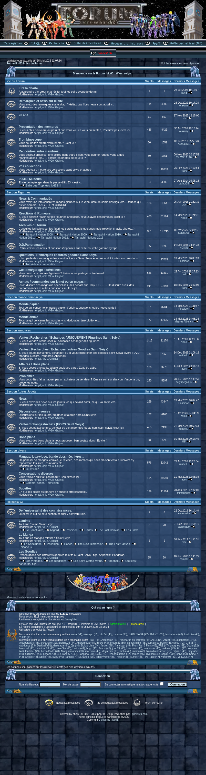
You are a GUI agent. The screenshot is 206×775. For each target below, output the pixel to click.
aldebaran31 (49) (186, 640)
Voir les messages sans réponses (180, 63)
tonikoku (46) (191, 634)
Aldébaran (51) (109, 640)
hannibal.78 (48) (45, 648)
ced (184, 274)
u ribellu (183, 355)
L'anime (24, 521)
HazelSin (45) (63, 648)
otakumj (183, 105)
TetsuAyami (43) (105, 656)
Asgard (54, 530)
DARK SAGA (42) (139, 634)
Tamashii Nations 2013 (89, 237)
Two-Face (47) (151, 656)
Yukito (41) (25, 637)
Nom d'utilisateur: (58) (158, 651)
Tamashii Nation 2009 (73, 234)
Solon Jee (183, 232)
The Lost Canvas (108, 530)
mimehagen (183, 493)
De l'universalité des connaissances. (45, 510)
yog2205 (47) (185, 656)
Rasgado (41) (86, 654)
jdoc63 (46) (118, 648)
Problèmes (26, 376)
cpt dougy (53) (27, 645)
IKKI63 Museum (30, 179)
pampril (184, 559)
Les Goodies (28, 551)
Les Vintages (34, 560)
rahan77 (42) (70, 654)
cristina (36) (120, 634)
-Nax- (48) (94, 640)
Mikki (184, 416)
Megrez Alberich (183, 321)
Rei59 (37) (102, 654)
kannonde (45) (151, 648)
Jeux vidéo (32, 468)
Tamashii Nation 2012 (54, 237)
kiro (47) (182, 648)
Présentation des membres (38, 127)
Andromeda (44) (86, 642)
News (23, 398)
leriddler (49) (32, 651)
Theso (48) (121, 656)
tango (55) (88, 656)
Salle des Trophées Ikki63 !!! (43, 185)
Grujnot (59, 94)
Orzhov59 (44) (33, 654)
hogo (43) (91, 648)
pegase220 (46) (52, 654)
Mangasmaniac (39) (72, 651)
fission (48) (107, 645)
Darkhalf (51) (44, 645)
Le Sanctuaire (34, 530)
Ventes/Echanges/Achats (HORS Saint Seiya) (51, 424)
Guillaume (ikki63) (109, 719)
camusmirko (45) (136, 642)
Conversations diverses (36, 473)
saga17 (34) (168, 654)
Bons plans (27, 437)
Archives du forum (32, 225)
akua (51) (76, 634)
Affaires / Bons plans (34, 364)
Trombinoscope (30, 139)
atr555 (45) (106, 634)
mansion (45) (92, 651)
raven (184, 368)
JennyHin (71, 619)
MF (184, 441)
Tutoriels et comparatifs (40, 264)
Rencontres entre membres (38, 151)
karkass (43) (169, 648)
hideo (184, 170)
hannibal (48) (26, 648)
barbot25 (184, 183)
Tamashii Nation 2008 (39, 234)
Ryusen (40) (153, 654)
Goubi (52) (193, 645)
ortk (44, 94)
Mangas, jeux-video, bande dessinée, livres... (51, 456)
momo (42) (138, 651)
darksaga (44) (61, 645)
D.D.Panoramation (32, 245)
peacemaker (184, 513)
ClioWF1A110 (184, 157)
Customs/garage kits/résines (39, 270)
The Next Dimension (90, 543)
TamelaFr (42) (73, 656)
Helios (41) (79, 648)
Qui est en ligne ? (103, 607)
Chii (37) (191, 642)
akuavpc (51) (91, 634)
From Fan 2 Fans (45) (144, 645)
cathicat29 (184, 526)
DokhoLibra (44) (90, 645)
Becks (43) (102, 642)
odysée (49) (179, 651)
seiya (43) (182, 654)
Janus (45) (105, 648)
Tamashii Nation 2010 (107, 234)
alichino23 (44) (66, 642)
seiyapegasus (184, 382)
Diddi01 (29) (157, 634)
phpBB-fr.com (140, 714)
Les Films (132, 530)
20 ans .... (26, 115)
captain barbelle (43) (159, 642)
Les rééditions (58, 560)
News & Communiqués (35, 198)
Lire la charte (28, 88)
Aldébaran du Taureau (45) (135, 640)
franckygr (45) (123, 645)
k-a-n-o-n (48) (134, 648)
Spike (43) (45, 656)
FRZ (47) (163, 645)
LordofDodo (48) (50, 651)
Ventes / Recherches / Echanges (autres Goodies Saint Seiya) (63, 349)
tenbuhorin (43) (174, 634)
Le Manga (26, 534)
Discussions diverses (34, 411)
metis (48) (125, 651)
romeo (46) (138, 654)
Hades (89, 530)
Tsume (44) (135, 656)
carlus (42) (178, 642)
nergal (37, 94)
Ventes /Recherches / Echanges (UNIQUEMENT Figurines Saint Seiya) (69, 337)
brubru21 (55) (118, 642)
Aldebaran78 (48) (29, 642)
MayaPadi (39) (109, 651)
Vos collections (30, 166)
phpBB (76, 714)
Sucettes (25, 488)
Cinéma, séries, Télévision (42, 482)
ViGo (51, 94)
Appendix (113, 560)
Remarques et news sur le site (41, 101)
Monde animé (28, 317)
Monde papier (29, 304)
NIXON (184, 247)
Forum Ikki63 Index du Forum (24, 63)
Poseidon (183, 261)
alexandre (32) (48, 642)
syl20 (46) (58, 656)
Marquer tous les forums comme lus (27, 597)
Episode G (25, 546)
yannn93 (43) (168, 656)
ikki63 (184, 92)
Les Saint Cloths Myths (88, 560)
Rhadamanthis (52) (120, 654)
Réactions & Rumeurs (35, 213)
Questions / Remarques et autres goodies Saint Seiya (58, 255)
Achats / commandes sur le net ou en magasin (52, 281)
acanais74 (184, 144)
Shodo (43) (31, 656)
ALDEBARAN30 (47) (163, 640)
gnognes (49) (177, 645)
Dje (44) (75, 645)
